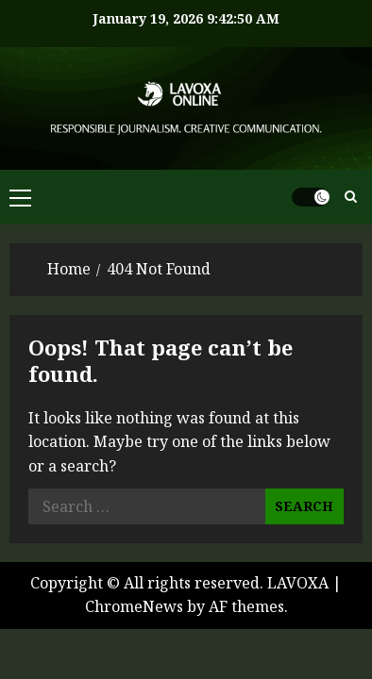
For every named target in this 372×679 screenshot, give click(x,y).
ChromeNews (134, 606)
